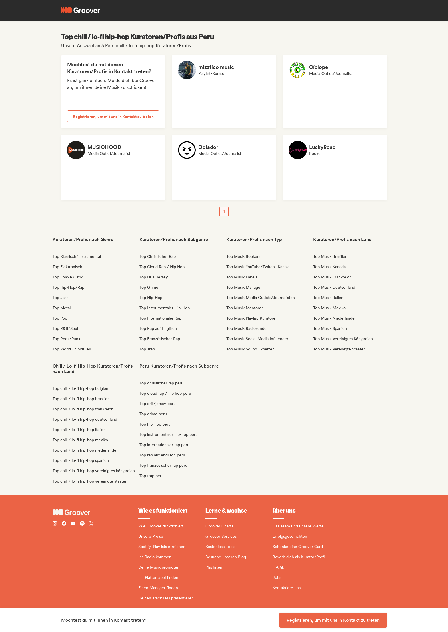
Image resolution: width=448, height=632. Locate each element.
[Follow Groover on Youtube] (73, 524)
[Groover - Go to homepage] (95, 512)
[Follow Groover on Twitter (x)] (91, 524)
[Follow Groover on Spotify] (82, 524)
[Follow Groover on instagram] (55, 524)
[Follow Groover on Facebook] (64, 524)
